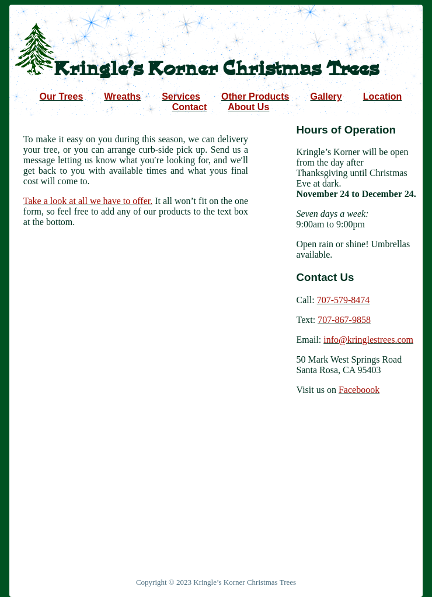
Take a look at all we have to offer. (87, 201)
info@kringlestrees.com (368, 340)
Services (181, 96)
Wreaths (122, 96)
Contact (189, 107)
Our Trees (61, 96)
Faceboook (359, 390)
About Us (248, 107)
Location (382, 96)
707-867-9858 (344, 320)
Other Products (255, 96)
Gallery (326, 96)
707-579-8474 (343, 300)
